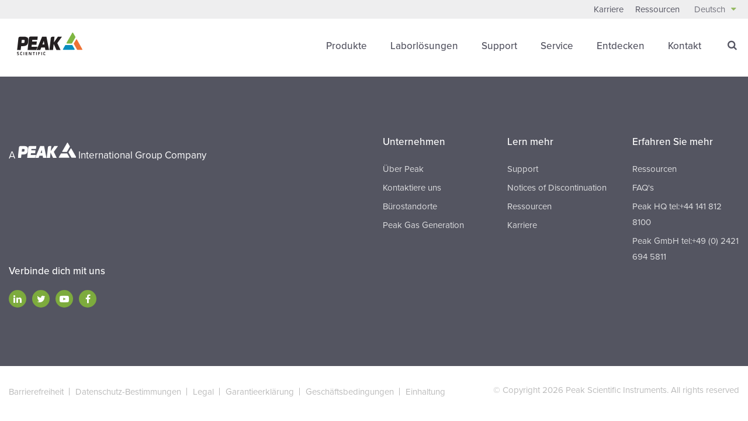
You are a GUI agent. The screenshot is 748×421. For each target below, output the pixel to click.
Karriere (609, 9)
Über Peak (403, 169)
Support (499, 46)
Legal (203, 392)
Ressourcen (657, 9)
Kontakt (684, 46)
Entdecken (621, 46)
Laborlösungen (424, 46)
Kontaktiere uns (412, 187)
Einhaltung (425, 392)
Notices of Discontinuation (557, 187)
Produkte (346, 46)
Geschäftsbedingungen (350, 392)
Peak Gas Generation (423, 225)
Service (557, 46)
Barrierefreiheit (36, 392)
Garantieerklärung (260, 392)
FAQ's (643, 187)
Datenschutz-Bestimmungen (128, 392)
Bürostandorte (410, 206)
